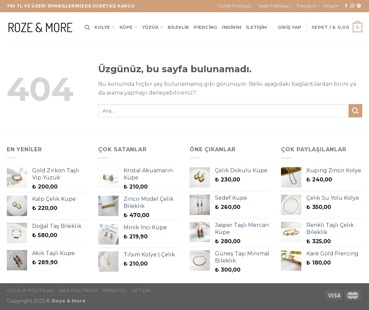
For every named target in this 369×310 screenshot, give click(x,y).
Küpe (128, 27)
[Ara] (87, 27)
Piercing (205, 27)
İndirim (231, 27)
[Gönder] (355, 110)
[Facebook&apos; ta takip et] (346, 6)
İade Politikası (274, 5)
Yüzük (152, 27)
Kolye (104, 27)
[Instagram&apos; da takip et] (352, 6)
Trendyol (306, 5)
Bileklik (178, 27)
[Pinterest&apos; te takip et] (359, 6)
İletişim (331, 5)
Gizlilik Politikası (234, 5)
